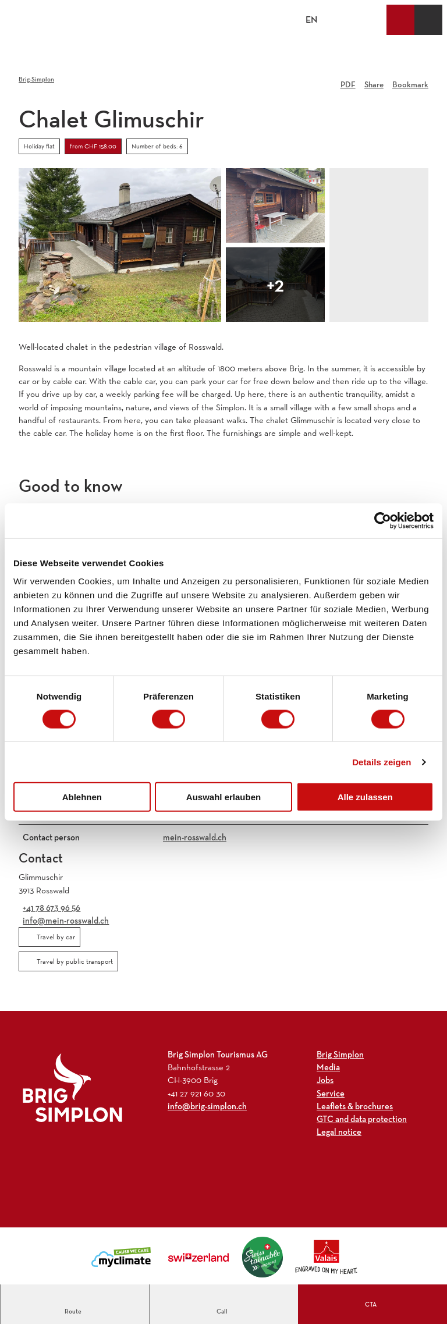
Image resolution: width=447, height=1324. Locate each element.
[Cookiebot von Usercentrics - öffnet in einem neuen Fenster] (383, 520)
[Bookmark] (410, 80)
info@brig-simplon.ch (207, 1106)
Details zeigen (381, 761)
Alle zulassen (365, 797)
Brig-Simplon (36, 79)
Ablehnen (82, 797)
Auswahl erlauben (223, 797)
